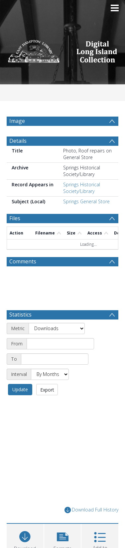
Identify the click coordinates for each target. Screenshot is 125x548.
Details (18, 140)
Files (14, 218)
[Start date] (60, 343)
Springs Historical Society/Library (81, 187)
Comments (22, 261)
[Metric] (57, 328)
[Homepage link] (62, 49)
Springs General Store (86, 201)
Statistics (20, 314)
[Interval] (50, 374)
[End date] (54, 359)
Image (17, 121)
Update (20, 389)
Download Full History (91, 509)
